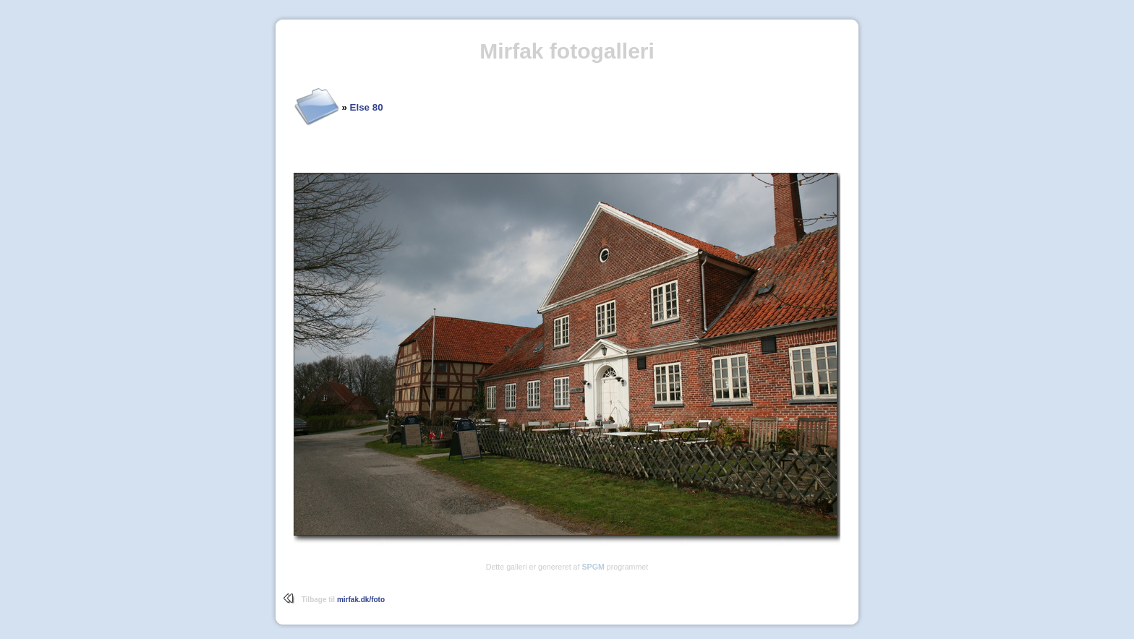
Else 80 (366, 107)
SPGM (592, 566)
